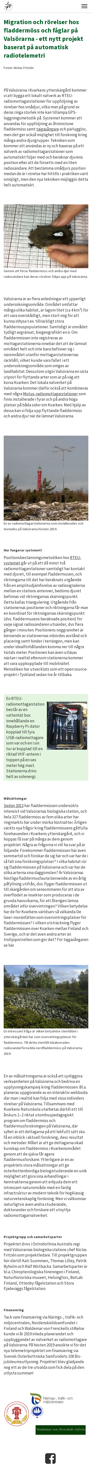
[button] (84, 6)
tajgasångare (47, 129)
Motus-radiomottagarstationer (50, 394)
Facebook (50, 1458)
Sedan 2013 (14, 805)
